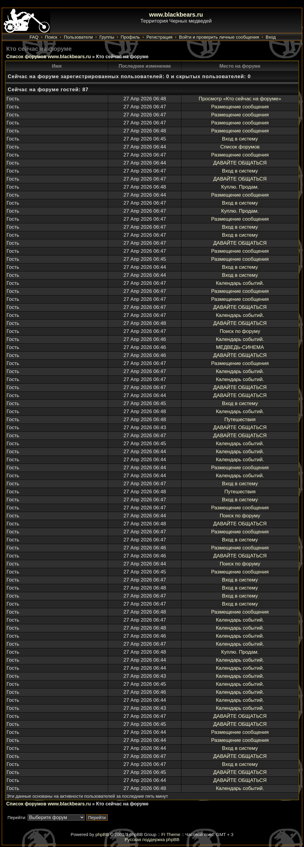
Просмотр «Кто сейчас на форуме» (240, 99)
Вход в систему (240, 139)
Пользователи (78, 36)
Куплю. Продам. (240, 187)
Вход (271, 36)
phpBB (102, 834)
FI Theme (170, 834)
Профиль (130, 36)
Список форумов (239, 147)
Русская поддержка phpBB (152, 839)
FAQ (33, 36)
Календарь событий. (240, 283)
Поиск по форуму (240, 331)
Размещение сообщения (240, 107)
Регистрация (159, 36)
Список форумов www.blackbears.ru (48, 56)
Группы (106, 36)
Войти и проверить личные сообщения (219, 36)
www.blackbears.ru (176, 14)
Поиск (51, 36)
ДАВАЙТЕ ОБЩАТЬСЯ (240, 163)
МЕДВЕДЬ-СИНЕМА (240, 347)
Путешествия (240, 419)
